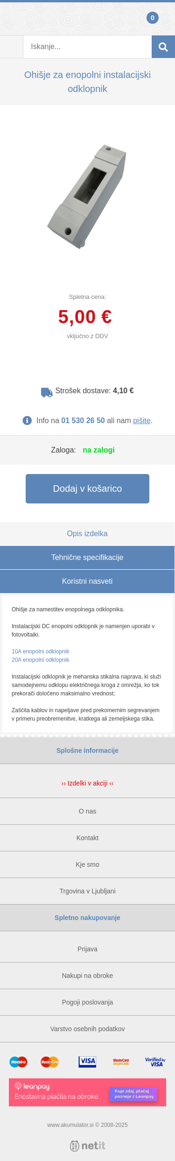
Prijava (11, 18)
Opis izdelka (87, 534)
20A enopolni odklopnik (40, 660)
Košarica (163, 18)
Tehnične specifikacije (87, 557)
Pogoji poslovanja (87, 1002)
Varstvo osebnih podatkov (87, 1029)
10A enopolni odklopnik (40, 651)
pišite (141, 421)
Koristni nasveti (87, 581)
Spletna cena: (87, 296)
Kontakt (87, 838)
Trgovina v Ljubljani (87, 891)
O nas (87, 811)
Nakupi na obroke (87, 975)
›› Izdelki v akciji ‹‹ (87, 783)
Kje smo (87, 864)
